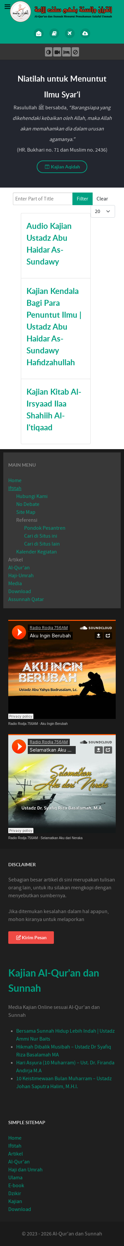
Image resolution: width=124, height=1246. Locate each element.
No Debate (27, 504)
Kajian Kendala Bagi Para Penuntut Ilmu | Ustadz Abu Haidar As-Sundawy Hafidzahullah (53, 326)
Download (19, 591)
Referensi (26, 520)
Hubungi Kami (32, 496)
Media (15, 584)
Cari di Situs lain (42, 544)
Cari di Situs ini (40, 536)
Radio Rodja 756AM (23, 724)
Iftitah (14, 488)
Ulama (15, 1178)
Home (14, 480)
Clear (102, 199)
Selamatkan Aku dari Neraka (62, 838)
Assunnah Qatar (26, 599)
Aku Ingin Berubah (53, 724)
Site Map (25, 512)
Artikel (15, 560)
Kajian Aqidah (62, 166)
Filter (82, 199)
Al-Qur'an (19, 568)
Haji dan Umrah (25, 1170)
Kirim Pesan (31, 937)
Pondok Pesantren (44, 528)
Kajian (15, 1201)
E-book (16, 1186)
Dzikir (14, 1193)
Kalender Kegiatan (36, 552)
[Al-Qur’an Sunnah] (62, 11)
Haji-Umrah (21, 576)
